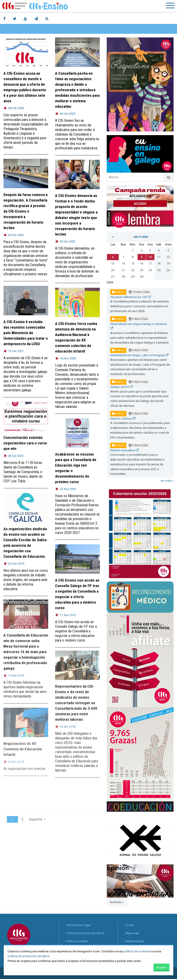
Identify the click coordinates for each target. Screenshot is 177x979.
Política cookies (77, 941)
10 (150, 257)
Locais (129, 925)
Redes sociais (134, 941)
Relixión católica (123, 418)
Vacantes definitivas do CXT (130, 297)
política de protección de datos (29, 956)
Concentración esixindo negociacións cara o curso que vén (25, 440)
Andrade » (117, 902)
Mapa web (132, 933)
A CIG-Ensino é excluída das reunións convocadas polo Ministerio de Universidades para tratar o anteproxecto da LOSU (25, 332)
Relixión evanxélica (124, 450)
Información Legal (78, 925)
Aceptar (161, 967)
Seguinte (35, 819)
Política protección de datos (85, 933)
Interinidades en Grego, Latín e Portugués (139, 355)
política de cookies (136, 951)
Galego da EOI (121, 387)
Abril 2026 (141, 237)
